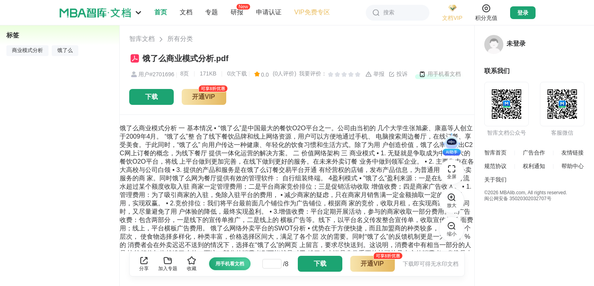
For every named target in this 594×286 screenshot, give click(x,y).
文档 (186, 12)
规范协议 (495, 166)
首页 (160, 12)
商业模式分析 (27, 50)
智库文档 (142, 38)
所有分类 (180, 38)
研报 (237, 11)
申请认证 (268, 12)
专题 (211, 12)
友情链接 (572, 152)
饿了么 (65, 50)
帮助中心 (572, 166)
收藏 (191, 263)
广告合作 (534, 152)
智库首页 (495, 152)
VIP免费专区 (312, 12)
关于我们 (495, 179)
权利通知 (534, 166)
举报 (374, 74)
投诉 (398, 74)
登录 (522, 13)
